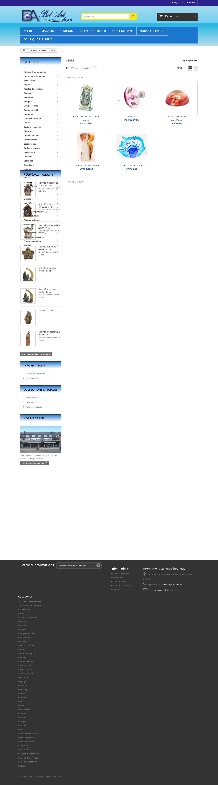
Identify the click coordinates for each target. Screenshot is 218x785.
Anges (41, 85)
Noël (41, 207)
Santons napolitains (41, 241)
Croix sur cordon (41, 148)
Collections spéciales (40, 471)
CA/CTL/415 (86, 123)
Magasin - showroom (57, 31)
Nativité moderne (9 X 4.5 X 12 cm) (49, 308)
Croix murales (41, 140)
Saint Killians (122, 31)
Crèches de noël (41, 135)
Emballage (41, 165)
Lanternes (41, 190)
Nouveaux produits (38, 256)
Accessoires (41, 80)
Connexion (191, 2)
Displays (41, 156)
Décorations (41, 152)
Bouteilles (41, 114)
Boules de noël (41, 110)
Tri (67, 68)
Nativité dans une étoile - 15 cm (47, 330)
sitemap (115, 589)
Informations (34, 447)
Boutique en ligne (37, 39)
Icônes (41, 182)
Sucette (131, 116)
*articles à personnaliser (41, 72)
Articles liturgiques (33, 489)
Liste (196, 68)
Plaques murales (41, 216)
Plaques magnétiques (41, 211)
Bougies (41, 101)
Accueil (29, 31)
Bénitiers (41, 93)
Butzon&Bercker (93, 31)
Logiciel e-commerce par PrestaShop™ (44, 777)
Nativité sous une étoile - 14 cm (47, 351)
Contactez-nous (118, 581)
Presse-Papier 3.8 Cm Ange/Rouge (177, 118)
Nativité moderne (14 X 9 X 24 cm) (48, 266)
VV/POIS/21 (131, 169)
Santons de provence (41, 237)
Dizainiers (41, 161)
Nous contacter (152, 31)
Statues (41, 245)
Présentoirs (29, 228)
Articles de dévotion (41, 89)
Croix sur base (41, 144)
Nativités (41, 203)
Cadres (41, 123)
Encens (41, 169)
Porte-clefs (41, 224)
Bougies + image (41, 106)
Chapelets (41, 131)
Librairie (41, 195)
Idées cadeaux (41, 186)
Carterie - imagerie (41, 127)
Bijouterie (41, 97)
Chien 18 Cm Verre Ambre (86, 165)
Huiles (41, 178)
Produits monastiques (41, 233)
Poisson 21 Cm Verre (132, 165)
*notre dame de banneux (41, 76)
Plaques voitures (41, 220)
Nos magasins (31, 460)
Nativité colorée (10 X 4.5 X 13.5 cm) (49, 287)
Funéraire (41, 173)
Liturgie (41, 199)
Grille (190, 68)
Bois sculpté (31, 484)
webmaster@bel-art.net (165, 590)
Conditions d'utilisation (35, 455)
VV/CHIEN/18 (86, 169)
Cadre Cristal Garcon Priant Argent (86, 118)
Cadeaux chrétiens (41, 118)
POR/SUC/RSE (131, 120)
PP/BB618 (177, 123)
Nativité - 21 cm (46, 392)
